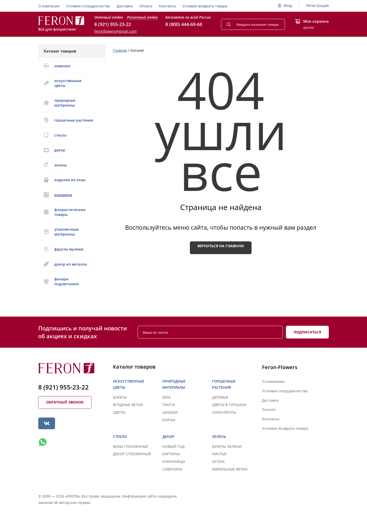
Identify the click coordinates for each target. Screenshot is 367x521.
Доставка (125, 6)
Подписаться (307, 332)
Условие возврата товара (204, 6)
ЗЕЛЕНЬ (71, 164)
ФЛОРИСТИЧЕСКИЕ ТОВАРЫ (71, 212)
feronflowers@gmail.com (115, 31)
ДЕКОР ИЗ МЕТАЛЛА (71, 264)
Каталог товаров (71, 51)
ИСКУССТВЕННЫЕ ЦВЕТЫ (71, 83)
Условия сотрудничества (88, 6)
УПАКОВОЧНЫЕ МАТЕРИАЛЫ (71, 232)
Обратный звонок (65, 402)
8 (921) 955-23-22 (112, 24)
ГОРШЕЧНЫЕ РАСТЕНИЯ (71, 120)
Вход (288, 5)
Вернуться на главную (221, 245)
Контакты (167, 6)
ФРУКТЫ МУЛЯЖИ (64, 249)
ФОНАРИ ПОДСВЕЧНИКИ (71, 281)
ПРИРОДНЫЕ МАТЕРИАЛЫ (71, 103)
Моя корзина (316, 21)
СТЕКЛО (71, 135)
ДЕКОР (71, 150)
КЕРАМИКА (71, 194)
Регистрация (317, 5)
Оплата (145, 6)
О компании (49, 6)
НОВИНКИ (57, 65)
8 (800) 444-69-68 (183, 24)
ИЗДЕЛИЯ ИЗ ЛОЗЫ (71, 179)
